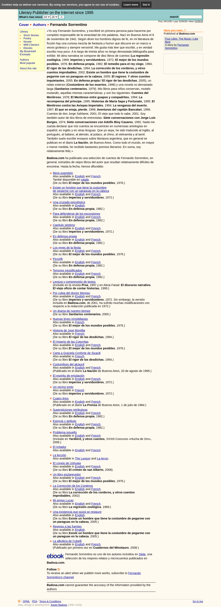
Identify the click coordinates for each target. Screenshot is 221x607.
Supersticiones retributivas (70, 409)
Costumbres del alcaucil (68, 364)
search (174, 16)
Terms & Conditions (50, 601)
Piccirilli (58, 259)
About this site (28, 68)
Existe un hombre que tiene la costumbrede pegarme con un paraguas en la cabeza (81, 189)
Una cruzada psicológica (69, 202)
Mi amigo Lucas (63, 500)
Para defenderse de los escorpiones (76, 213)
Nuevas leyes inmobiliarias (70, 319)
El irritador (59, 447)
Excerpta (25, 54)
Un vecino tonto (63, 387)
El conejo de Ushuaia (67, 463)
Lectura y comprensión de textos (74, 281)
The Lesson (82, 458)
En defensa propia (65, 236)
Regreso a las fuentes (67, 526)
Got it (146, 4)
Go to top (198, 601)
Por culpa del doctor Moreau (71, 293)
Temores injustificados (67, 270)
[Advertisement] (31, 86)
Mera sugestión (63, 173)
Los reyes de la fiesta (67, 247)
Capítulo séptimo (64, 225)
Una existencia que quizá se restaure (77, 512)
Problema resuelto (65, 432)
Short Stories (31, 35)
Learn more (131, 4)
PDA (34, 601)
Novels (27, 41)
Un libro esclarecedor (67, 474)
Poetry (27, 38)
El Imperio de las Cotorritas (71, 341)
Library (24, 31)
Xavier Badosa (59, 605)
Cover (24, 25)
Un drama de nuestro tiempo (71, 311)
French (96, 176)
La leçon (102, 458)
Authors (39, 25)
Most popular (27, 63)
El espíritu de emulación (68, 375)
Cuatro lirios (61, 398)
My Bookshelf (28, 51)
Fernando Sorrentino (177, 46)
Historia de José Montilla (69, 330)
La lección (59, 455)
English (80, 176)
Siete (142, 554)
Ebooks (27, 48)
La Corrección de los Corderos (73, 485)
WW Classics (31, 44)
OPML (26, 601)
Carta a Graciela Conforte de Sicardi (77, 353)
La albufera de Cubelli (67, 541)
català (85, 179)
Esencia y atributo (64, 421)
